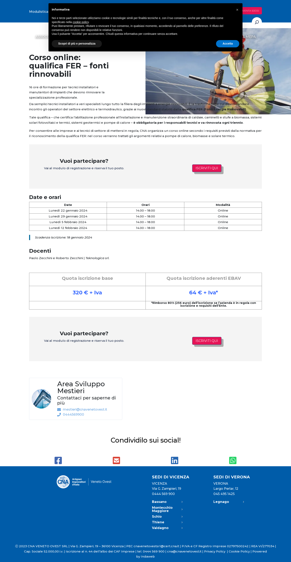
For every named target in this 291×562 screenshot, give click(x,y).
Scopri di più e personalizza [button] (76, 43)
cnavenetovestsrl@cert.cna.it (156, 546)
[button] (237, 9)
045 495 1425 (224, 494)
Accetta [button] (227, 43)
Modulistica (38, 12)
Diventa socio (249, 10)
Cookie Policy (239, 551)
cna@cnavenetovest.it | (185, 551)
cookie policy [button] (81, 22)
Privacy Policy (216, 551)
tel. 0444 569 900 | (152, 551)
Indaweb (148, 556)
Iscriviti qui (207, 168)
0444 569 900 (163, 494)
